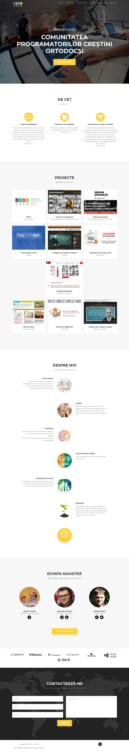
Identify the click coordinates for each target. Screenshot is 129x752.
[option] (29, 602)
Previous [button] (11, 603)
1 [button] (63, 620)
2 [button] (66, 620)
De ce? (60, 4)
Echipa (92, 4)
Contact (113, 4)
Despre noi (82, 4)
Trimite (64, 723)
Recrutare (102, 4)
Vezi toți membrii (64, 631)
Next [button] (118, 603)
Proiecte (70, 4)
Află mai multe (64, 62)
